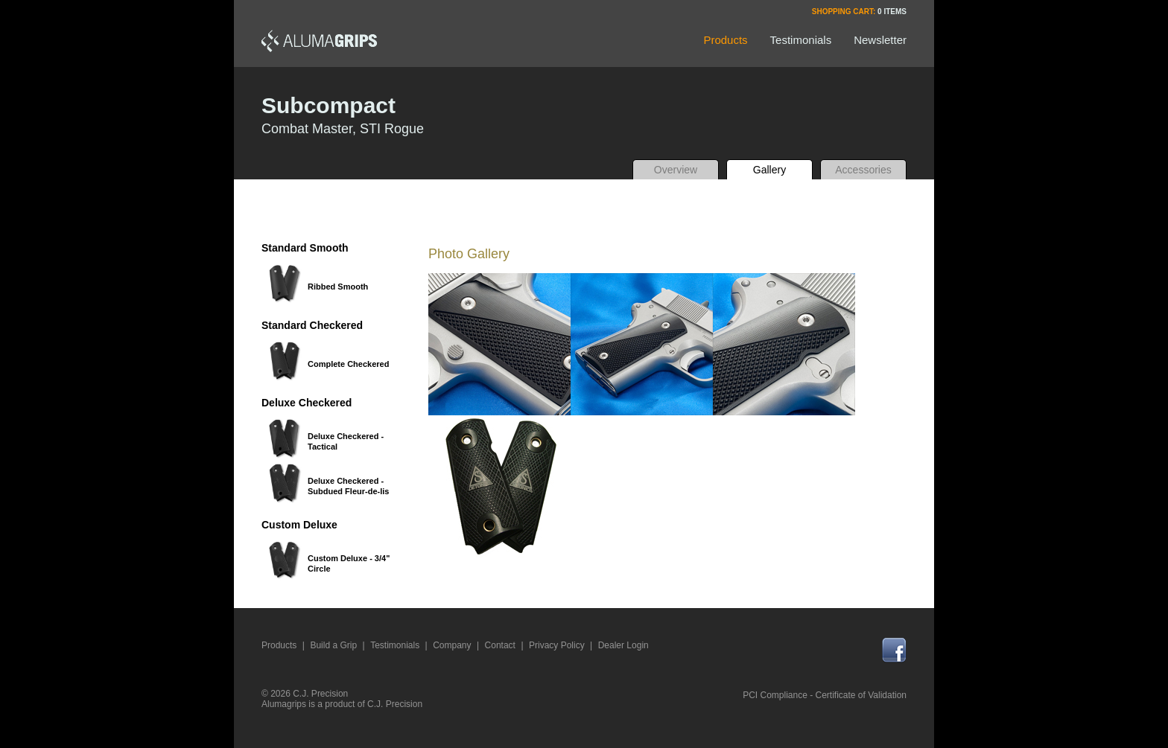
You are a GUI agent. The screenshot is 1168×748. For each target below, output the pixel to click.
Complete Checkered (348, 363)
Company (452, 645)
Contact (500, 645)
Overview (675, 170)
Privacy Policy (557, 645)
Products (278, 645)
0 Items (892, 11)
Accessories (863, 170)
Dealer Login (623, 645)
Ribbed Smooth (338, 286)
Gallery (769, 170)
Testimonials (394, 645)
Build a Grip (333, 645)
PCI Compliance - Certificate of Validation (825, 695)
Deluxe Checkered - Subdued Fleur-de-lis (348, 486)
